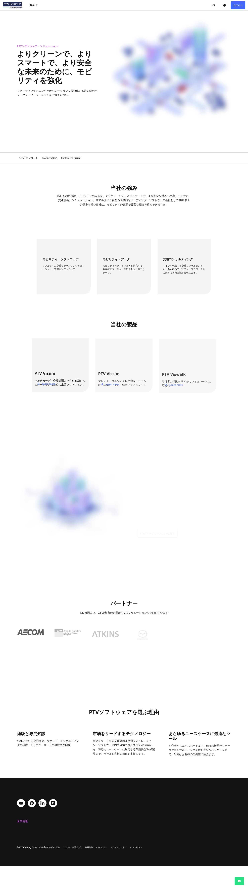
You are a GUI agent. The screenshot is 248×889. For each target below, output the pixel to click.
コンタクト (23, 844)
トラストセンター (119, 870)
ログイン (238, 5)
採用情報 (22, 838)
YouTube (21, 803)
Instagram (53, 803)
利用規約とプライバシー (96, 870)
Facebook (32, 803)
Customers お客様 (71, 158)
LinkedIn (42, 803)
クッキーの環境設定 (73, 870)
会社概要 (22, 828)
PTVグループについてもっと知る (157, 536)
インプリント (136, 870)
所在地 (21, 833)
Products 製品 (49, 158)
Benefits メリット (28, 158)
